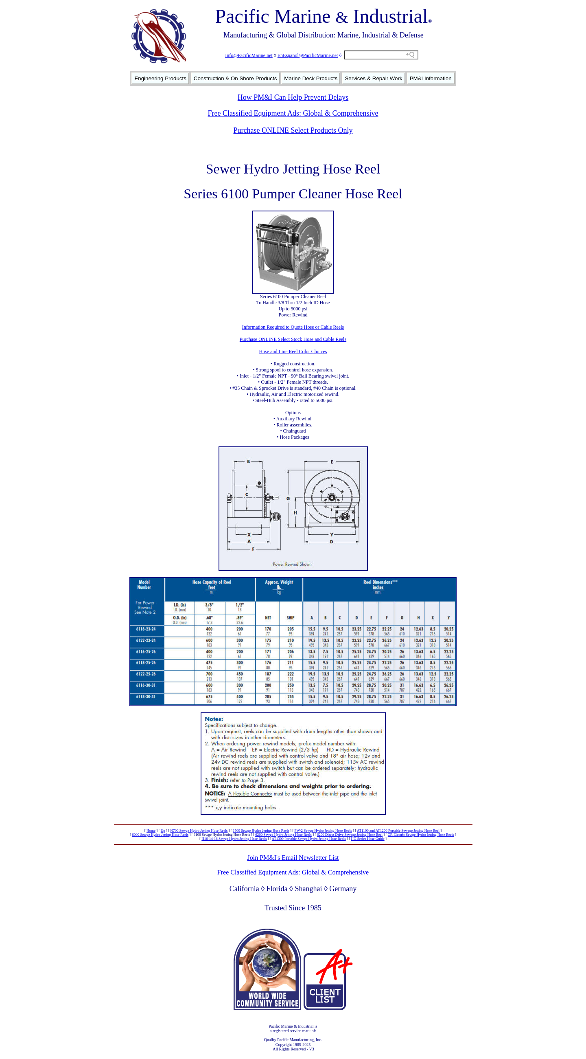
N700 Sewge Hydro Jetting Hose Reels (199, 830)
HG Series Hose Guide (367, 839)
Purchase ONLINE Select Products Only (293, 130)
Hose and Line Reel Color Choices (293, 351)
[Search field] (381, 55)
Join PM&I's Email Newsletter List (293, 857)
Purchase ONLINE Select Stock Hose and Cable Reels (293, 339)
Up (163, 830)
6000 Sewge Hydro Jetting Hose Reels (160, 835)
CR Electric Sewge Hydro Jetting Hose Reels (421, 835)
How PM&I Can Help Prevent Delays (293, 97)
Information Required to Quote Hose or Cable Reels (293, 327)
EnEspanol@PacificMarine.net (308, 55)
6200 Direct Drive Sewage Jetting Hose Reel (350, 835)
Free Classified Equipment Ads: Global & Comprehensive (293, 113)
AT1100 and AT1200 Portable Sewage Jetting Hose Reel (398, 830)
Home (150, 830)
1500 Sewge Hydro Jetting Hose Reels (261, 830)
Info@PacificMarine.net (249, 55)
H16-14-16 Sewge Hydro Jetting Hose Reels (234, 839)
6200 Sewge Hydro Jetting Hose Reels (283, 835)
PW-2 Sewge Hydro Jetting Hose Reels (323, 830)
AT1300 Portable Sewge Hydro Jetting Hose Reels (309, 839)
